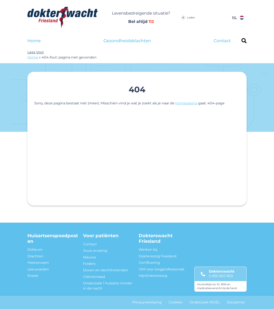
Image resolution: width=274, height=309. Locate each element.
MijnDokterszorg (153, 276)
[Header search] (244, 40)
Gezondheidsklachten (127, 40)
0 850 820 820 (221, 276)
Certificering (149, 263)
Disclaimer (236, 302)
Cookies (175, 302)
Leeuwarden (38, 269)
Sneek (32, 276)
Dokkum (35, 250)
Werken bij (148, 250)
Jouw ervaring (95, 251)
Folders (89, 264)
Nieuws (89, 257)
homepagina (186, 103)
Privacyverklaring (147, 302)
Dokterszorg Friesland (157, 256)
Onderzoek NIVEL (204, 302)
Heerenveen (38, 263)
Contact (222, 40)
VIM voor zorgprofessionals (161, 269)
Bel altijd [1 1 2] (141, 21)
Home (34, 40)
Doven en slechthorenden (105, 270)
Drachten (35, 256)
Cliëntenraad (94, 277)
